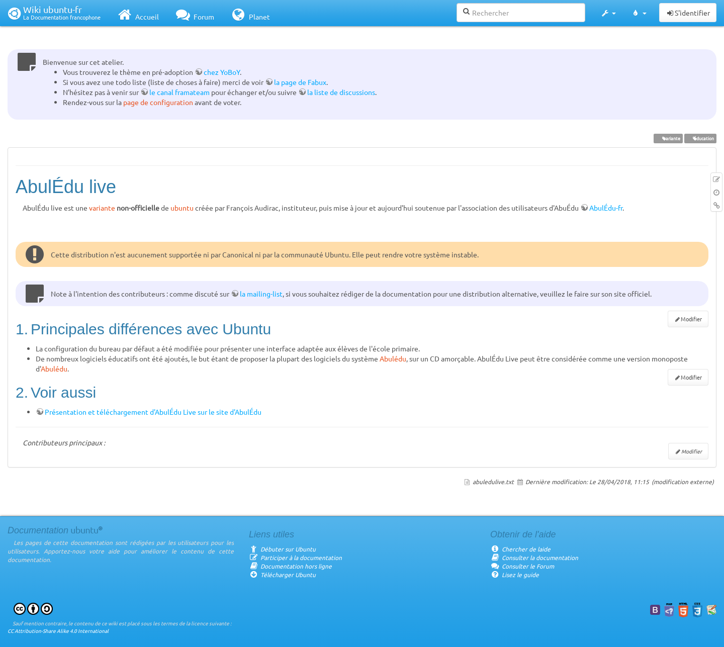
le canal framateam (179, 92)
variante (668, 138)
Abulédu (393, 358)
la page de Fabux (300, 81)
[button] (608, 13)
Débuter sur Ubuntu (282, 549)
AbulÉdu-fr (605, 207)
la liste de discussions (341, 92)
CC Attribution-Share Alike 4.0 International (58, 630)
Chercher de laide (520, 549)
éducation (700, 138)
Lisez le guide (514, 575)
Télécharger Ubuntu (282, 575)
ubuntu (182, 207)
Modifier (691, 319)
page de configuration (158, 102)
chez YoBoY (222, 71)
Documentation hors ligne (290, 566)
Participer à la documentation (295, 557)
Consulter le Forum (522, 566)
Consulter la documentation (534, 557)
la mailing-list (261, 293)
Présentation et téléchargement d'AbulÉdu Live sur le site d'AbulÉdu (153, 411)
